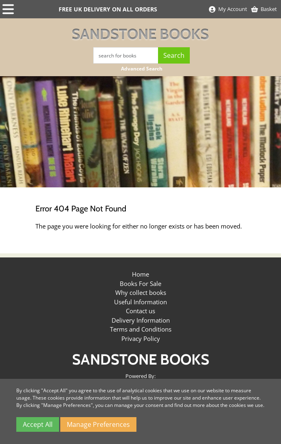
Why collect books (140, 292)
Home (140, 274)
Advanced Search (141, 68)
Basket (263, 9)
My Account (227, 9)
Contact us (140, 311)
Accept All (38, 424)
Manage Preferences (98, 424)
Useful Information (140, 302)
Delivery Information (141, 320)
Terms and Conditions (140, 329)
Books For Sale (140, 283)
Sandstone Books (140, 33)
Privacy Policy (140, 338)
